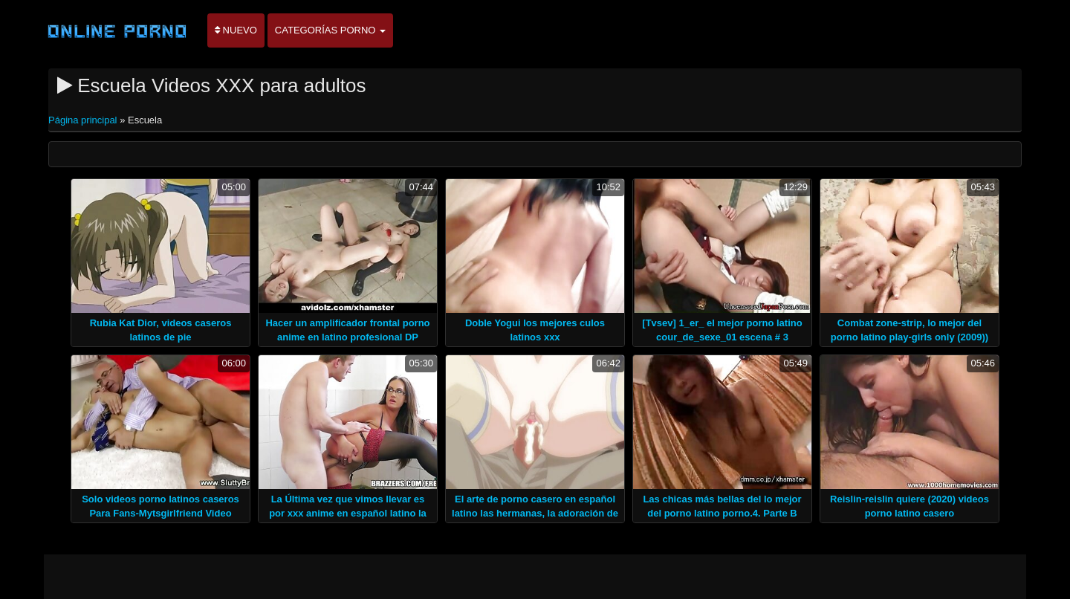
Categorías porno (330, 30)
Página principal (84, 120)
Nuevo (236, 30)
